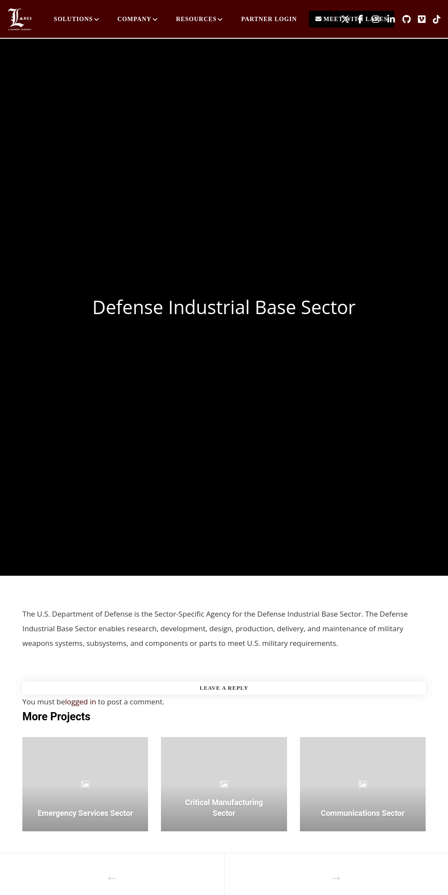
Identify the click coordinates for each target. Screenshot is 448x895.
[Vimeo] (418, 19)
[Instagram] (372, 19)
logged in (80, 702)
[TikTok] (434, 19)
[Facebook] (357, 19)
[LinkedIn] (387, 19)
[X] (341, 19)
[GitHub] (403, 19)
